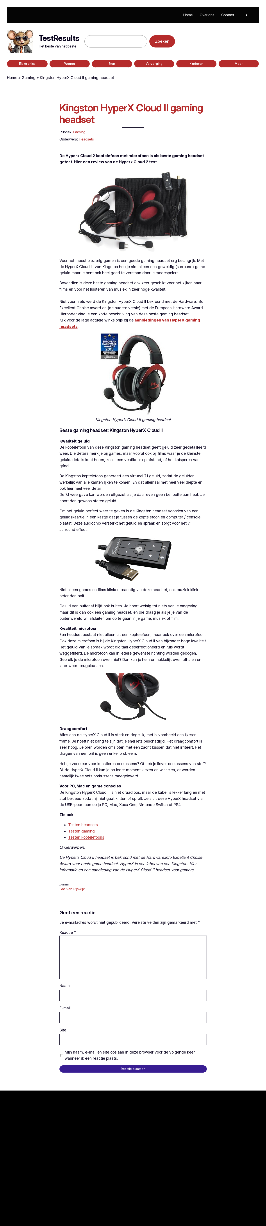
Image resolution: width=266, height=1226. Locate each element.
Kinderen (196, 63)
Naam (64, 985)
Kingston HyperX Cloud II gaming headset (131, 113)
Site (62, 1030)
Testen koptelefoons (86, 837)
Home (12, 77)
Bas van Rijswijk (72, 889)
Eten (112, 63)
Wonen (69, 63)
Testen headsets (83, 824)
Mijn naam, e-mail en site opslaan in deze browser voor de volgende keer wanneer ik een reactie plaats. (130, 1055)
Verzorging (154, 63)
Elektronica (27, 63)
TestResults (59, 38)
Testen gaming (81, 831)
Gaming (29, 77)
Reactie (67, 932)
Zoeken (162, 41)
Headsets (86, 139)
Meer (239, 63)
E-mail (65, 1008)
